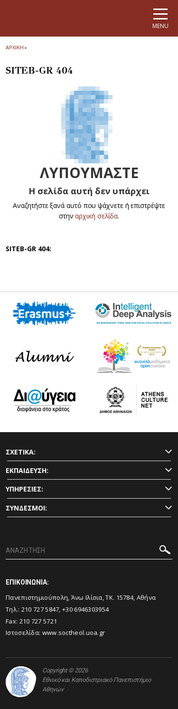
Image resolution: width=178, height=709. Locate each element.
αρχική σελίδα (96, 215)
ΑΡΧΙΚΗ (14, 47)
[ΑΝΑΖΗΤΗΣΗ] (89, 550)
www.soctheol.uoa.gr (73, 632)
